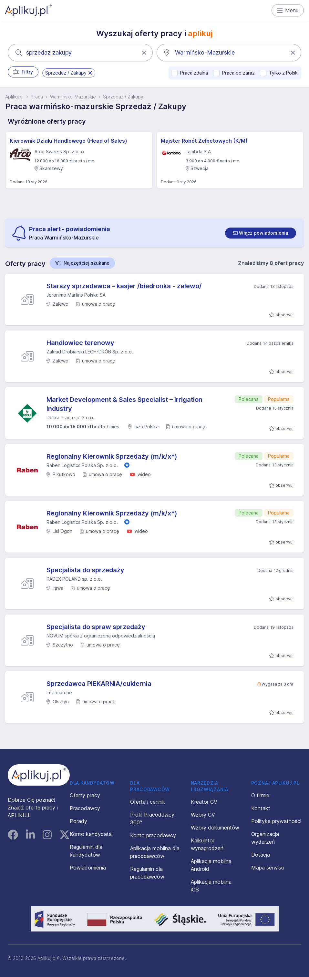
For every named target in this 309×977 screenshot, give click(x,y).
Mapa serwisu (267, 867)
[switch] (260, 233)
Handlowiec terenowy (80, 343)
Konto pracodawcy (153, 835)
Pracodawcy (85, 808)
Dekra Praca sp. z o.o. (70, 417)
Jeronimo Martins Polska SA (76, 295)
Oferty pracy (85, 795)
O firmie (260, 795)
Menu (288, 10)
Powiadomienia (88, 867)
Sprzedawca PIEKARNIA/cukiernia (98, 683)
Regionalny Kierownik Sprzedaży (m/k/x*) (111, 456)
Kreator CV (204, 802)
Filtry (23, 72)
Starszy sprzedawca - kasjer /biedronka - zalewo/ (124, 286)
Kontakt (260, 808)
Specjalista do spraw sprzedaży (95, 627)
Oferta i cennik (147, 802)
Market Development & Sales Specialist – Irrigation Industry (124, 404)
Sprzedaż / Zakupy (123, 96)
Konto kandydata (91, 834)
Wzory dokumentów (215, 827)
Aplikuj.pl (14, 96)
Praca (37, 96)
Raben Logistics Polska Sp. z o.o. (82, 465)
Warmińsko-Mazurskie (73, 96)
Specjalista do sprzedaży (85, 570)
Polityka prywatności (276, 821)
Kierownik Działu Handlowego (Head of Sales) (68, 140)
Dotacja (260, 854)
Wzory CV (203, 814)
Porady (78, 821)
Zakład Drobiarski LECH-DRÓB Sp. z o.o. (89, 351)
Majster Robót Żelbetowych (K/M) (204, 140)
